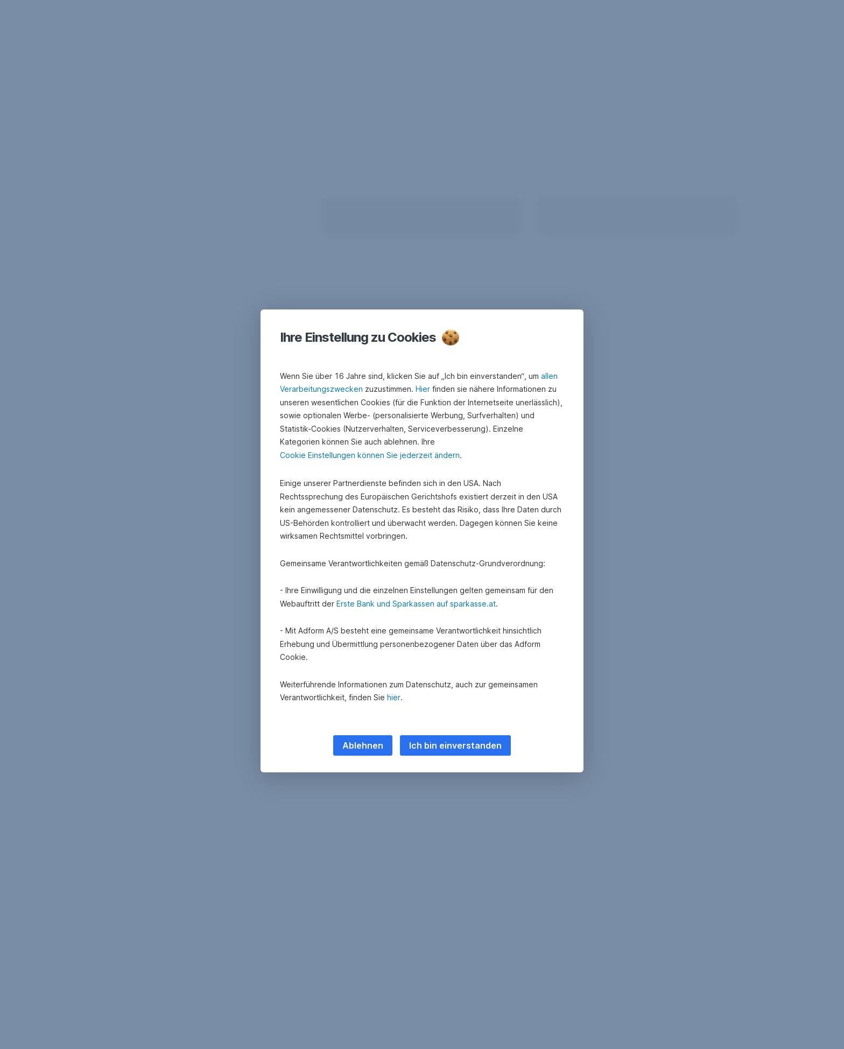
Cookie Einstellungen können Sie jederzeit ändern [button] (370, 455)
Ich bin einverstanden (455, 745)
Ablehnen (362, 745)
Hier (423, 388)
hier (393, 697)
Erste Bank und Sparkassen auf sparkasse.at (416, 603)
